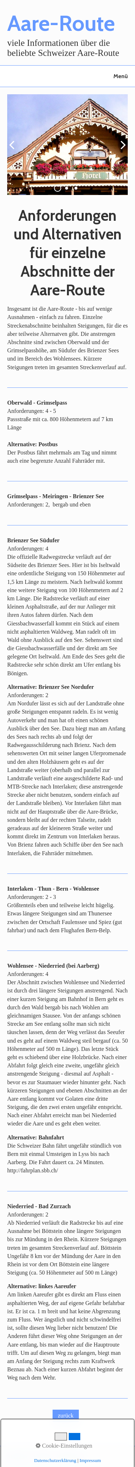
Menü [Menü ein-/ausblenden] (120, 76)
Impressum (69, 1456)
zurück (14, 150)
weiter (120, 150)
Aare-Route (61, 23)
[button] (66, 1415)
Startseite (18, 1456)
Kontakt (42, 1456)
